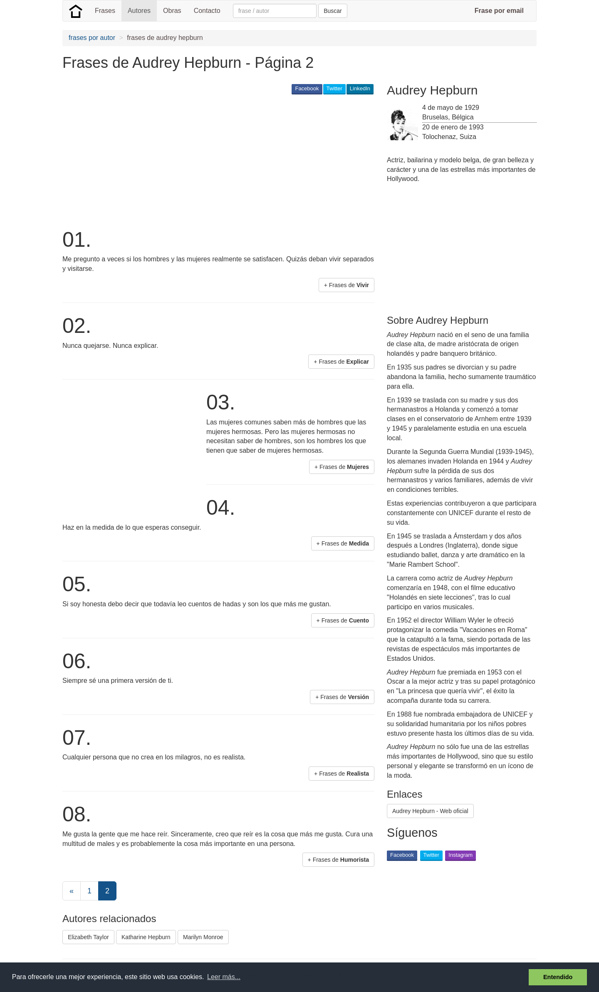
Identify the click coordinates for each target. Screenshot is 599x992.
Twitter (334, 88)
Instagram (460, 855)
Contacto (207, 10)
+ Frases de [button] (346, 285)
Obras (172, 10)
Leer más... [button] (223, 976)
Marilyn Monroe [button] (203, 937)
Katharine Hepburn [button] (146, 937)
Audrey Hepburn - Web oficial (430, 811)
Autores (139, 10)
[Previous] (71, 890)
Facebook (307, 88)
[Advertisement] (213, 160)
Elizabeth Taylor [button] (88, 937)
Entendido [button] (557, 977)
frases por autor (92, 37)
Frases (105, 10)
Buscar (333, 10)
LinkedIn (360, 88)
